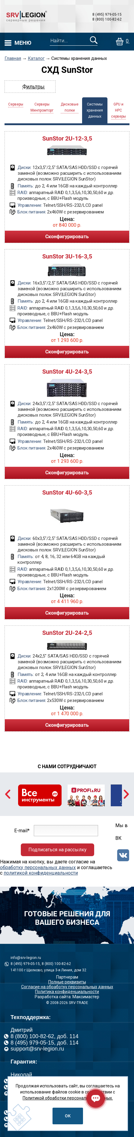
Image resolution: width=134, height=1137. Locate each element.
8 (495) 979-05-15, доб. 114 (44, 1043)
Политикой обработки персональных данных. (68, 1098)
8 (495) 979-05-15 (107, 14)
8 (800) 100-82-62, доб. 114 (44, 1036)
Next (126, 794)
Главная (13, 58)
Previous (7, 794)
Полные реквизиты (67, 981)
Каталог (36, 58)
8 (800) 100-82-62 (107, 19)
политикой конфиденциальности (41, 873)
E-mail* (22, 830)
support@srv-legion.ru (37, 1049)
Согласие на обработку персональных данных (67, 986)
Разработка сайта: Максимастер (67, 996)
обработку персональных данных (38, 867)
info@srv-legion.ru (26, 958)
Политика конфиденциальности (67, 991)
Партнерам (67, 977)
